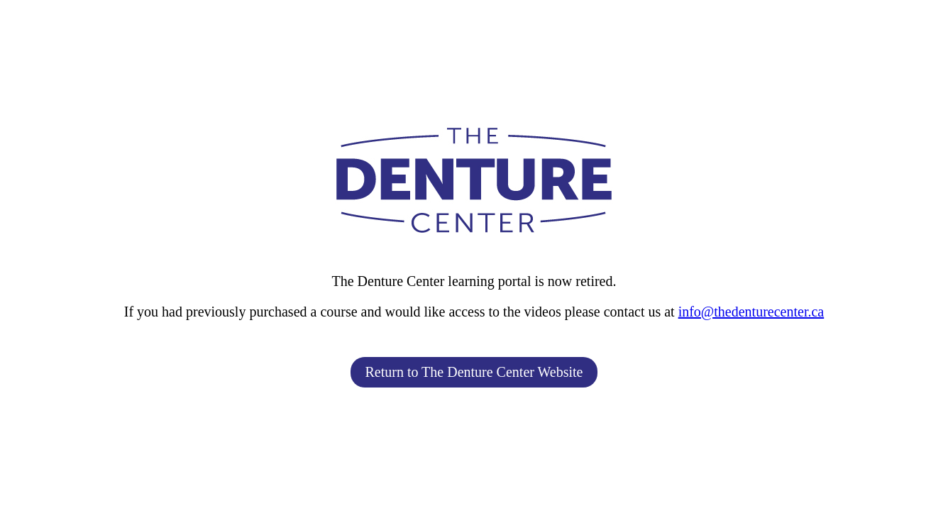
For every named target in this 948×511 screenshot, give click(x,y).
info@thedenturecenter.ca (751, 311)
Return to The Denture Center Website (474, 372)
